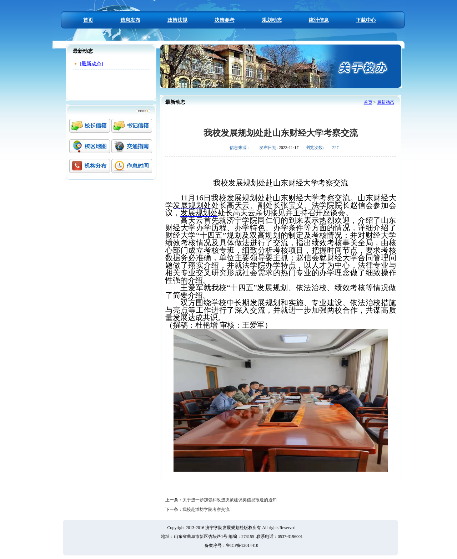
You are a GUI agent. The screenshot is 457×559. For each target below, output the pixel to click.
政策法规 (177, 20)
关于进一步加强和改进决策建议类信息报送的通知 (229, 499)
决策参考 (225, 20)
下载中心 (366, 20)
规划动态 (272, 20)
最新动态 (385, 102)
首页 (88, 20)
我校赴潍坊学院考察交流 (206, 509)
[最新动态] (91, 63)
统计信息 (319, 20)
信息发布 (130, 20)
